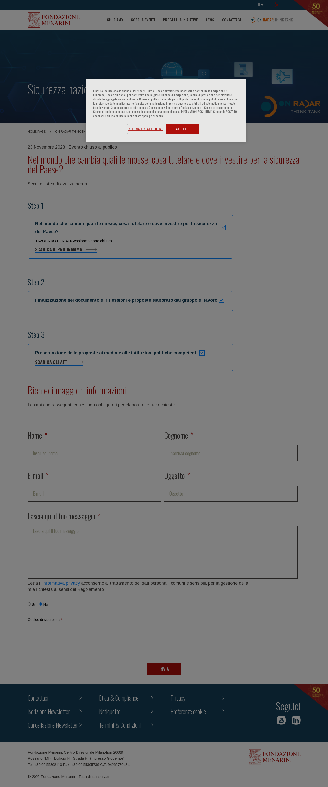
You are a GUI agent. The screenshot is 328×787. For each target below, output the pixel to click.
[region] (166, 110)
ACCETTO (182, 129)
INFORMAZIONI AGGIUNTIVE (145, 129)
